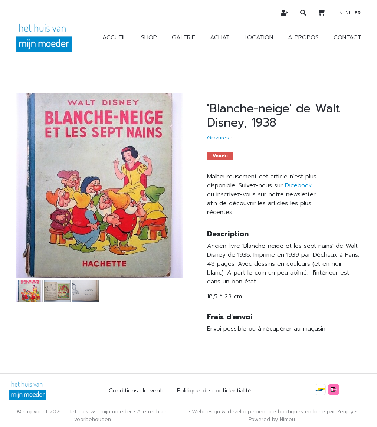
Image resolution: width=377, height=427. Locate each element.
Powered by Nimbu (272, 419)
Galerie (183, 37)
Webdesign (206, 411)
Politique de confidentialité (214, 390)
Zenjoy (345, 411)
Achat (220, 37)
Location (259, 37)
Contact (347, 37)
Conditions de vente (137, 390)
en (339, 12)
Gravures (218, 138)
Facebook (298, 185)
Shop (149, 37)
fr (357, 12)
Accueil (114, 37)
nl (348, 12)
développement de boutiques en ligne (276, 411)
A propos (303, 37)
